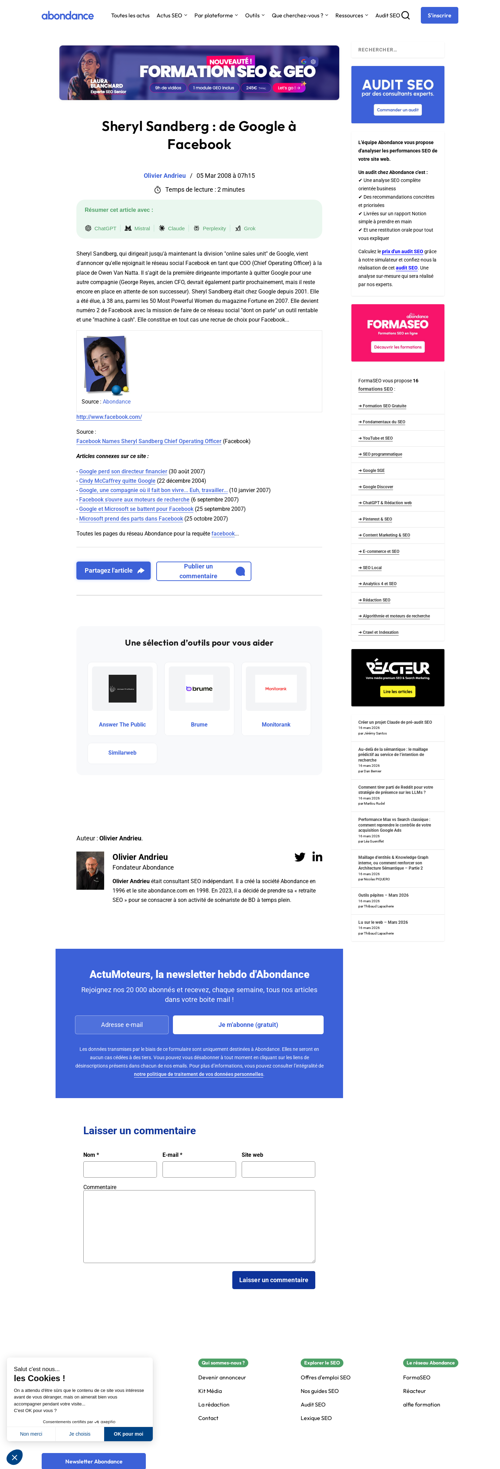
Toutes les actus (130, 15)
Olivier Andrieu (140, 857)
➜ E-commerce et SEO (378, 551)
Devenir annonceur (222, 1377)
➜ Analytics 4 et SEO (377, 583)
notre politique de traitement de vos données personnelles (198, 1074)
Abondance (117, 401)
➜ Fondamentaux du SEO (381, 422)
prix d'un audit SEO (402, 251)
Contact (208, 1418)
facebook (223, 533)
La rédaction (214, 1404)
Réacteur (414, 1391)
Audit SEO (387, 15)
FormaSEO (417, 1377)
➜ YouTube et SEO (375, 438)
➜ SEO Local (370, 567)
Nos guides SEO (320, 1391)
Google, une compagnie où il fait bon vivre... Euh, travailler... (153, 490)
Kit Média (210, 1391)
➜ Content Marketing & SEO (384, 535)
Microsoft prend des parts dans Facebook (131, 518)
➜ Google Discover (375, 486)
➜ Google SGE (371, 470)
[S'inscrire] (439, 15)
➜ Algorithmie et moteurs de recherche (394, 616)
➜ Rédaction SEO (374, 600)
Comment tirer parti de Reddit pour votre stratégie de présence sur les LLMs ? (395, 790)
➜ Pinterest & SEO (375, 519)
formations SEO (375, 389)
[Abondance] (68, 15)
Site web (252, 1155)
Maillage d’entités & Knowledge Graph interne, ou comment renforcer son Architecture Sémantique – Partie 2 (393, 863)
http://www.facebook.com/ (109, 417)
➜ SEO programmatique (380, 454)
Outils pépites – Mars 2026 (383, 895)
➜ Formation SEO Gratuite (382, 406)
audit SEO (407, 268)
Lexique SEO (316, 1418)
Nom (91, 1155)
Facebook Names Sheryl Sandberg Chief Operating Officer (149, 441)
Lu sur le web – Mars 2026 (383, 922)
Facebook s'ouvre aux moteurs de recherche (134, 499)
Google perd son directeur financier (123, 471)
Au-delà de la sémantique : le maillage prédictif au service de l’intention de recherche (393, 755)
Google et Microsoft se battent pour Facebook (136, 509)
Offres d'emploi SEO (326, 1377)
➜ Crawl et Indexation (378, 632)
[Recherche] (405, 15)
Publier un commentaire (212, 571)
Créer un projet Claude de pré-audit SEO (395, 722)
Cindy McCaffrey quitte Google (117, 481)
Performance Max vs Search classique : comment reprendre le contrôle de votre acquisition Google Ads (394, 825)
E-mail (172, 1155)
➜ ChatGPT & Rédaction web (385, 502)
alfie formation (421, 1404)
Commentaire (99, 1187)
